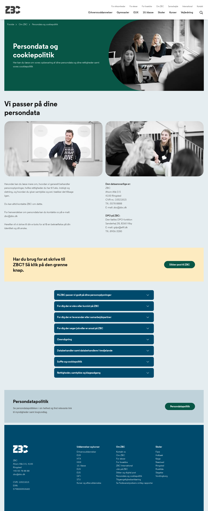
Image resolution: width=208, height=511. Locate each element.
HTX (79, 458)
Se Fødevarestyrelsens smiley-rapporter (134, 483)
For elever (134, 6)
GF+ (79, 476)
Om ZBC (160, 6)
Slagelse (159, 472)
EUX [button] (137, 12)
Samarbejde (173, 6)
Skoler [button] (162, 12)
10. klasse (81, 465)
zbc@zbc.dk (19, 474)
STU (79, 479)
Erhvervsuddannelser (86, 451)
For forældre (147, 6)
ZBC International (124, 465)
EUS (79, 472)
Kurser (173, 12)
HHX (79, 462)
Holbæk (159, 455)
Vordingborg (162, 476)
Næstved (160, 462)
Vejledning (187, 12)
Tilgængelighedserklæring (128, 479)
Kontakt (200, 6)
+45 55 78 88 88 (21, 470)
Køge (158, 458)
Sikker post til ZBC (179, 264)
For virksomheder (118, 6)
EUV (79, 469)
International (187, 6)
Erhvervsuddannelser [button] (101, 12)
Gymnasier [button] (124, 12)
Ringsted (160, 465)
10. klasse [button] (149, 12)
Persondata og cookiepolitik (129, 476)
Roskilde (160, 469)
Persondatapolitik (180, 406)
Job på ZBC (122, 469)
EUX (79, 455)
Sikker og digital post (126, 472)
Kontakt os (121, 451)
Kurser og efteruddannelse (89, 483)
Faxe (158, 451)
